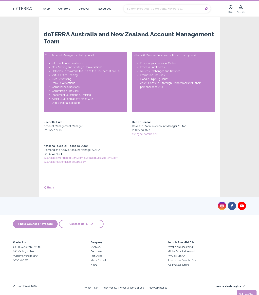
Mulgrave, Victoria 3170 (25, 255)
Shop (46, 8)
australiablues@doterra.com (101, 157)
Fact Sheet (96, 255)
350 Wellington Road (24, 251)
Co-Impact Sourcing (178, 264)
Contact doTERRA (81, 223)
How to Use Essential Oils (182, 260)
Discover (84, 8)
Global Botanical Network (182, 251)
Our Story (64, 8)
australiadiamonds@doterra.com (63, 157)
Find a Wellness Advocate (35, 223)
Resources (104, 8)
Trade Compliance (157, 287)
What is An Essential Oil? (181, 246)
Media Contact (98, 260)
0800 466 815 (20, 260)
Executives (96, 251)
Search (206, 8)
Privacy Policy (91, 287)
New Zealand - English (228, 286)
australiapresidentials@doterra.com (65, 161)
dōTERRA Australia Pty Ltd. (27, 246)
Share (49, 187)
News (94, 264)
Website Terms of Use (132, 287)
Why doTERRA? (176, 255)
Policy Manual (109, 287)
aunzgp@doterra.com (145, 134)
